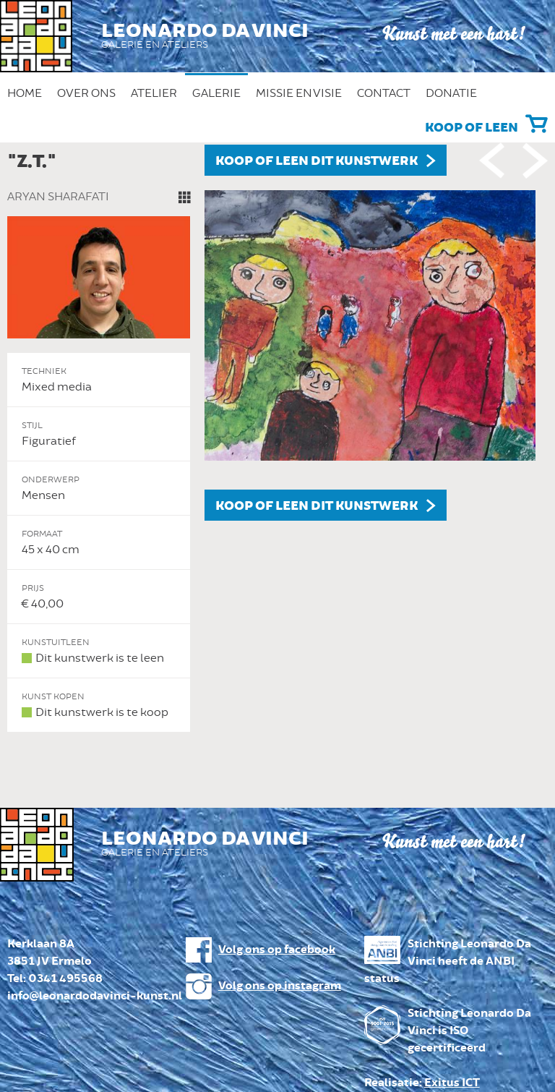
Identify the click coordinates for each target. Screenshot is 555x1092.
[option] (277, 439)
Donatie (451, 93)
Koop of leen (471, 128)
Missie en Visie (299, 93)
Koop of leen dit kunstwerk (316, 161)
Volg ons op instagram (279, 986)
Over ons (86, 93)
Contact (383, 93)
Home (24, 93)
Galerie (216, 93)
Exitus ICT (452, 1083)
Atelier (154, 93)
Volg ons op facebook (276, 949)
